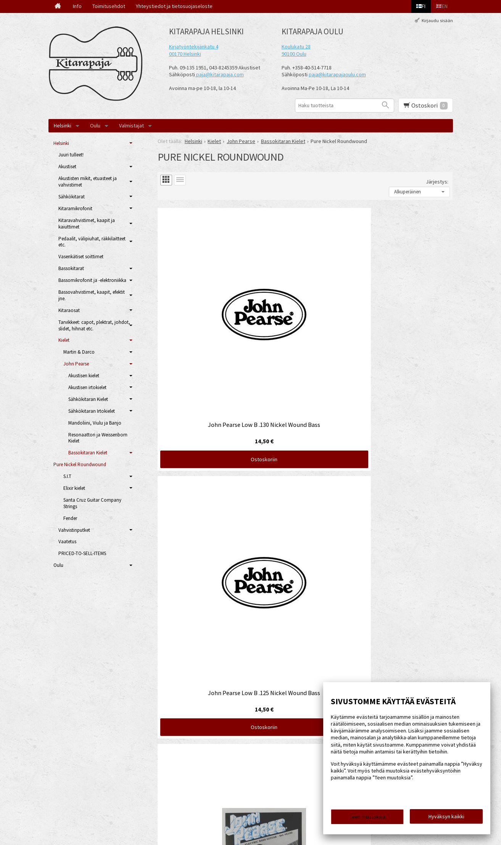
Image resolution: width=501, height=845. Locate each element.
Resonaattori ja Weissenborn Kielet (97, 437)
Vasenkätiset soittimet (80, 256)
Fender (70, 518)
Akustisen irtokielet (87, 387)
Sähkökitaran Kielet (88, 399)
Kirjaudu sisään (437, 20)
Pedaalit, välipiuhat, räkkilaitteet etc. (92, 241)
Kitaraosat (69, 310)
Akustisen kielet (83, 375)
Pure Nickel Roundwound (79, 464)
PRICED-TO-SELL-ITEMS (82, 553)
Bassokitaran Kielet (87, 452)
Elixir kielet (74, 488)
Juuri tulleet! (71, 154)
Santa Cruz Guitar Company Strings (92, 503)
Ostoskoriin (205, 340)
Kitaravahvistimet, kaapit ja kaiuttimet (86, 223)
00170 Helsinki (185, 53)
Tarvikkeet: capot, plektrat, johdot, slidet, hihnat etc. (94, 325)
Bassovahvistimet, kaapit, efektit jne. (91, 295)
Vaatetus (67, 541)
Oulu (95, 125)
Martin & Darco (79, 352)
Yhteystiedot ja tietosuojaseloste (174, 6)
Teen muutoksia (367, 819)
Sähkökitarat (71, 196)
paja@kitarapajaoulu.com (337, 74)
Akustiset (67, 166)
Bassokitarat (71, 268)
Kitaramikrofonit (75, 208)
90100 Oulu (294, 53)
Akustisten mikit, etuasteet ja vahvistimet (87, 181)
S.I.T (67, 476)
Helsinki (62, 125)
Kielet (63, 340)
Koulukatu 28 (296, 46)
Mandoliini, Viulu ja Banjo (94, 423)
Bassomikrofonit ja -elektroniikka (92, 280)
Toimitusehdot (108, 6)
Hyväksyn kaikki (446, 818)
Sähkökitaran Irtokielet (91, 411)
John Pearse (76, 364)
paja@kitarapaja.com (220, 74)
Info (77, 6)
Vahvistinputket (74, 530)
